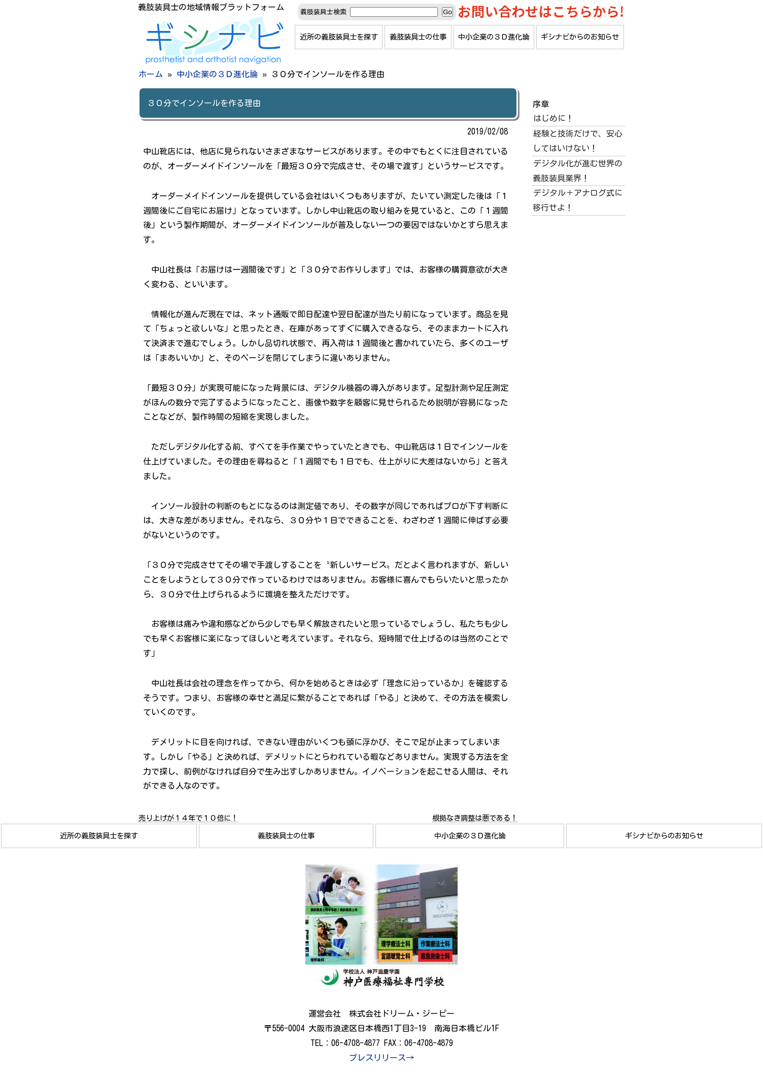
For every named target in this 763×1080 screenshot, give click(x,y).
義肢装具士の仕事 (418, 37)
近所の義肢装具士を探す (339, 37)
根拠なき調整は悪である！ (474, 818)
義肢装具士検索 (323, 12)
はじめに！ (553, 118)
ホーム (150, 74)
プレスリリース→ (381, 1058)
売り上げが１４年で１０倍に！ (188, 818)
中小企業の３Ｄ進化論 (493, 37)
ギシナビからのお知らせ (580, 37)
